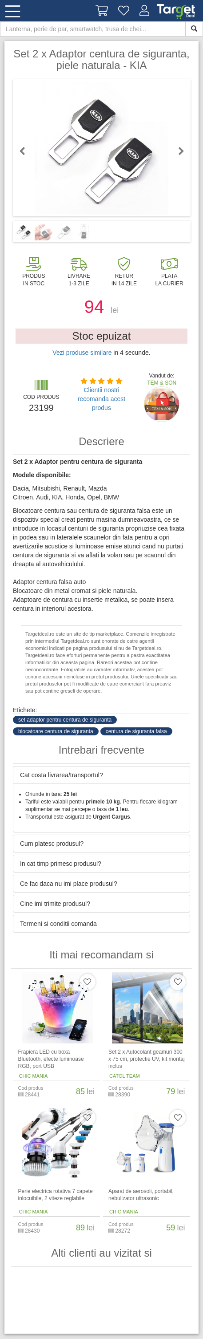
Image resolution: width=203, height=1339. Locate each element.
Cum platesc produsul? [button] (52, 843)
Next (177, 151)
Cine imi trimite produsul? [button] (55, 903)
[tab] (101, 775)
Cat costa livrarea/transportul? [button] (61, 775)
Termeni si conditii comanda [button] (58, 923)
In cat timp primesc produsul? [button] (60, 863)
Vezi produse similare (81, 352)
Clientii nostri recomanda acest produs (101, 398)
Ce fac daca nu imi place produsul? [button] (68, 883)
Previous (26, 151)
